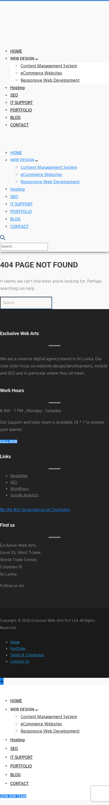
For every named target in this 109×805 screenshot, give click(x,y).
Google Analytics (24, 495)
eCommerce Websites (41, 73)
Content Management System (49, 66)
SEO (14, 95)
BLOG (15, 117)
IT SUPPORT (21, 102)
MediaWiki (19, 476)
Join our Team (13, 796)
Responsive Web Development (50, 80)
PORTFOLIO (21, 110)
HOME (16, 51)
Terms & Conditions (27, 655)
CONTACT (19, 125)
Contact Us (19, 662)
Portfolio (18, 649)
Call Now (8, 441)
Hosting (17, 87)
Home (15, 642)
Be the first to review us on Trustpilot (35, 509)
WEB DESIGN (22, 58)
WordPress (19, 489)
